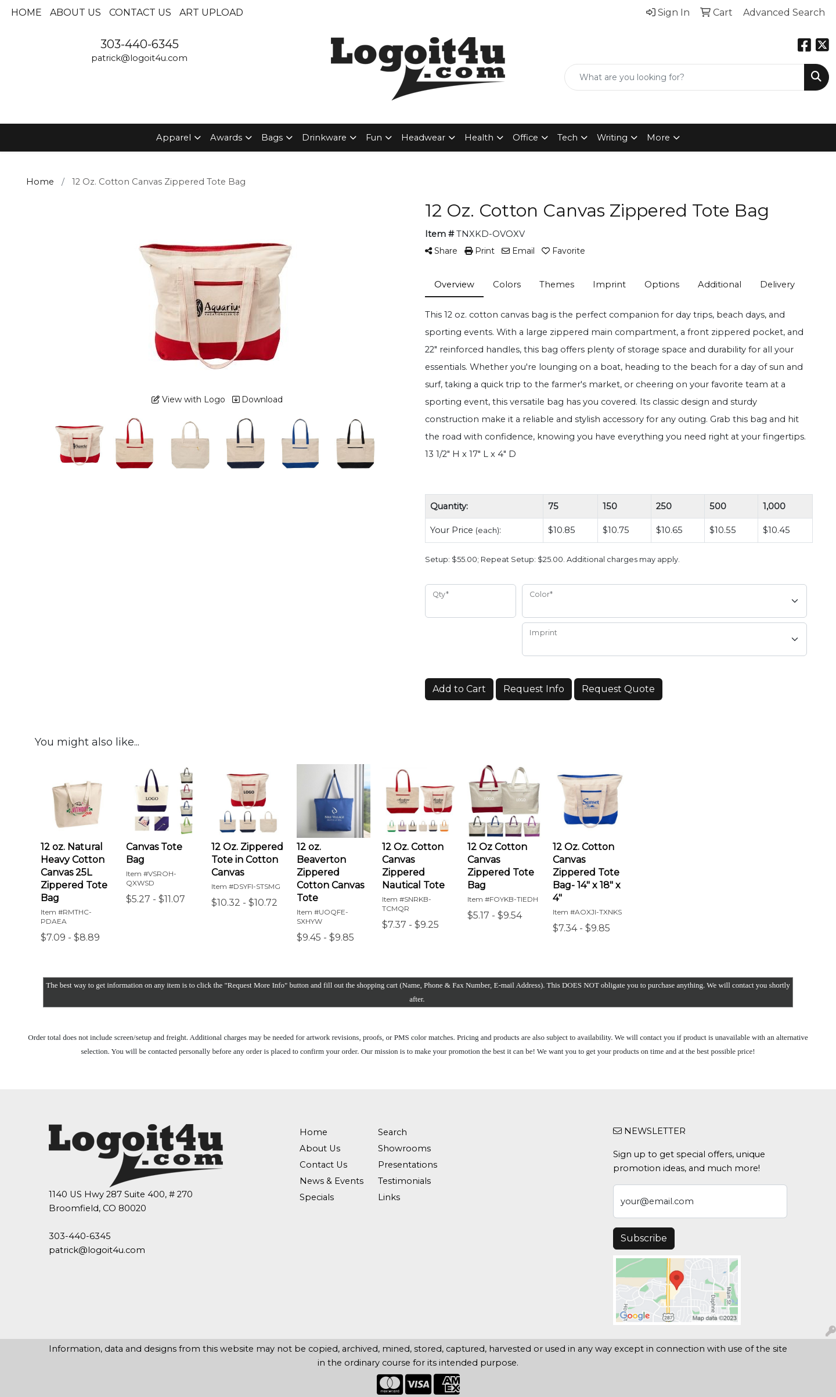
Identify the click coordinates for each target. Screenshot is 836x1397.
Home (26, 12)
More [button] (658, 137)
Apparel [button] (173, 137)
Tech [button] (567, 137)
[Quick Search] (684, 77)
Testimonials (404, 1181)
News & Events (331, 1181)
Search (392, 1132)
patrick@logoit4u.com (139, 58)
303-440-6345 (139, 44)
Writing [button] (612, 137)
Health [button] (478, 137)
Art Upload (211, 12)
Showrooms (404, 1148)
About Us (75, 12)
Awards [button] (226, 137)
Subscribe (644, 1238)
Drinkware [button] (324, 137)
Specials (317, 1197)
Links (389, 1197)
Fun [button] (374, 137)
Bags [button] (272, 137)
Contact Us (140, 12)
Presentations (407, 1165)
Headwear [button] (423, 137)
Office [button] (525, 137)
